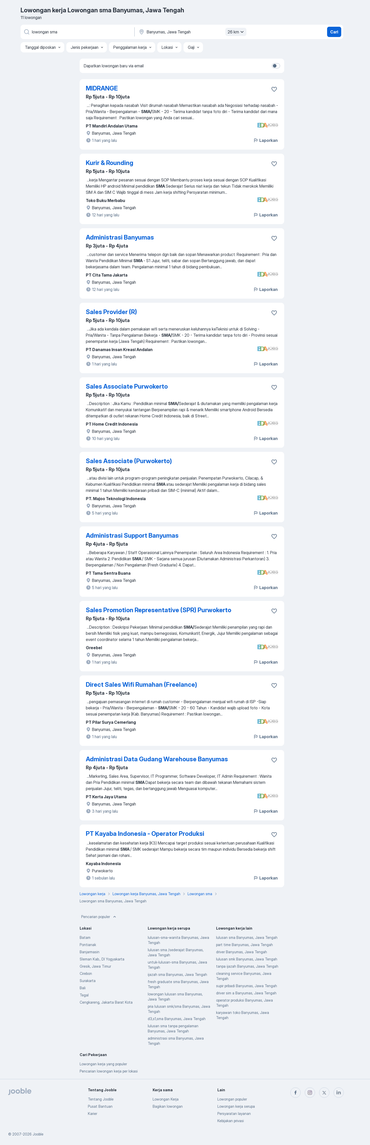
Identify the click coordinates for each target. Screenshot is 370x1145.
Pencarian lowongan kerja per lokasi (109, 1071)
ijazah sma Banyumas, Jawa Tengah (177, 974)
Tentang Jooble (101, 1099)
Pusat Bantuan (100, 1106)
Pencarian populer (99, 916)
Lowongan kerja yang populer (103, 1064)
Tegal (84, 995)
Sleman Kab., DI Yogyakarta (102, 959)
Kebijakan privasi (230, 1121)
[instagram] (310, 1092)
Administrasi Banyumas (120, 237)
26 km (236, 32)
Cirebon (86, 973)
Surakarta (88, 980)
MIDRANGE (102, 88)
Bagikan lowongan (168, 1106)
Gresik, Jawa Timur (95, 966)
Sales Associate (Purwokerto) (129, 461)
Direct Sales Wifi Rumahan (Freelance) (141, 684)
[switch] (276, 65)
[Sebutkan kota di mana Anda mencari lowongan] (191, 32)
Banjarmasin (89, 952)
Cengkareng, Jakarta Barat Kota (106, 1002)
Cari (334, 31)
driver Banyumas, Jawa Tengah (241, 952)
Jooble (38, 1134)
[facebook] (295, 1092)
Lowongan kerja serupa (236, 1106)
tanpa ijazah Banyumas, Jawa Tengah (247, 966)
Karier (92, 1113)
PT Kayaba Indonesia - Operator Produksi (145, 833)
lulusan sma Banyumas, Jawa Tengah (247, 937)
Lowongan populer (232, 1099)
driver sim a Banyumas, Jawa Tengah (246, 993)
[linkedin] (339, 1092)
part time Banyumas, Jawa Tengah (244, 944)
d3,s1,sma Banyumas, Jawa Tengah (177, 1018)
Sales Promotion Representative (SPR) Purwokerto (158, 610)
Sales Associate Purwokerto (127, 386)
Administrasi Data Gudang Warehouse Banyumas (157, 759)
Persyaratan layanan (234, 1113)
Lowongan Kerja (166, 1099)
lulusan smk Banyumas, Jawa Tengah (246, 959)
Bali (83, 988)
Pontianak (88, 944)
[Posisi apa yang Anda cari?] (77, 32)
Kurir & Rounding (109, 163)
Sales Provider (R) (111, 312)
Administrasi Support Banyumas (132, 535)
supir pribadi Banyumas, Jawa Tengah (246, 986)
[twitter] (324, 1092)
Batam (85, 937)
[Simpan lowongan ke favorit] (274, 89)
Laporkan (265, 140)
